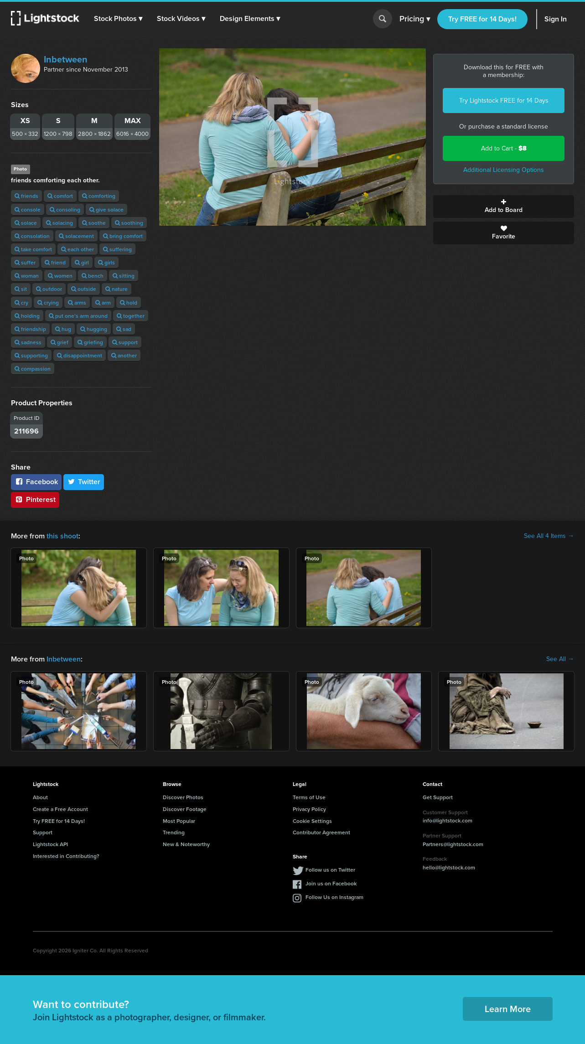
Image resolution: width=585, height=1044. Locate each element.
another (124, 355)
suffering (117, 249)
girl (82, 262)
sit (21, 289)
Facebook (36, 481)
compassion (33, 368)
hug (63, 329)
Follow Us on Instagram (334, 897)
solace (26, 223)
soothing (129, 223)
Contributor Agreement (321, 832)
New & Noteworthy (186, 844)
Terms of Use (309, 797)
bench (93, 275)
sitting (124, 275)
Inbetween (66, 59)
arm (103, 302)
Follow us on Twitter (330, 869)
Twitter (84, 481)
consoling (65, 209)
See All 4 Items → (549, 536)
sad (123, 329)
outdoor (49, 289)
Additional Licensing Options (503, 170)
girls (106, 262)
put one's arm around (78, 316)
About (40, 797)
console (28, 209)
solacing (59, 223)
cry (21, 302)
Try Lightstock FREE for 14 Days (504, 100)
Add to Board (503, 206)
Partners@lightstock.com (453, 844)
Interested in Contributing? (66, 856)
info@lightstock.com (447, 820)
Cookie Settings (312, 821)
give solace (106, 209)
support (125, 342)
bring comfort (123, 236)
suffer (25, 262)
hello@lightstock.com (449, 867)
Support (42, 832)
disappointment (79, 355)
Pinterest (35, 499)
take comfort (33, 249)
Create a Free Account (60, 809)
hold (128, 302)
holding (27, 316)
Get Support (438, 797)
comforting (98, 196)
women (60, 275)
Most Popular (179, 821)
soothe (94, 223)
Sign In (555, 19)
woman (27, 275)
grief (59, 342)
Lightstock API (50, 844)
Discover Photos (183, 797)
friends (26, 196)
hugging (93, 329)
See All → (560, 659)
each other (77, 249)
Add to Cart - (504, 148)
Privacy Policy (309, 809)
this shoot (62, 536)
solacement (76, 236)
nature (116, 289)
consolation (32, 236)
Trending (174, 832)
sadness (28, 342)
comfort (60, 196)
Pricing (414, 19)
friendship (30, 329)
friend (55, 262)
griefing (90, 342)
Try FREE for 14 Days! (482, 19)
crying (48, 302)
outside (83, 289)
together (131, 316)
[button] (118, 19)
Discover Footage (185, 809)
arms (77, 302)
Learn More (508, 1008)
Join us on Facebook (331, 883)
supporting (31, 355)
